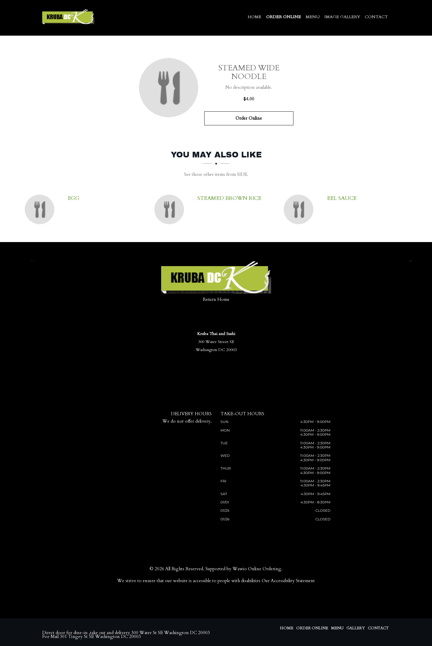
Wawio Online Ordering (257, 569)
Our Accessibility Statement (288, 581)
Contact (376, 17)
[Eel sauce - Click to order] (300, 209)
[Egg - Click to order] (41, 209)
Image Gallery (342, 17)
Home (254, 17)
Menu (313, 17)
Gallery (355, 628)
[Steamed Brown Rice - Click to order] (170, 209)
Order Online (283, 17)
